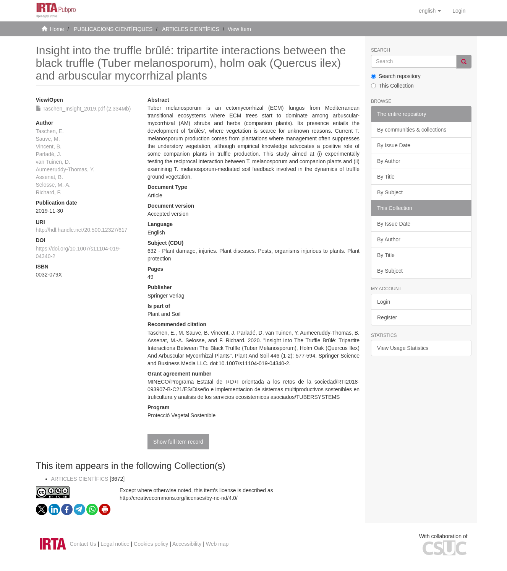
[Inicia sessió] (459, 10)
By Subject (390, 192)
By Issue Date (393, 145)
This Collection (392, 86)
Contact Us (83, 544)
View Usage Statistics (402, 348)
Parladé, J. (49, 154)
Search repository (396, 76)
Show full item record (178, 442)
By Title (386, 177)
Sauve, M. (48, 139)
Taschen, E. (50, 131)
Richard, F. (49, 192)
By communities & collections (411, 130)
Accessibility (186, 544)
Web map (217, 544)
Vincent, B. (49, 146)
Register (387, 317)
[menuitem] (459, 10)
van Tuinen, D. (53, 162)
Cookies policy (151, 544)
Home (57, 29)
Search (380, 50)
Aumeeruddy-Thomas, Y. (65, 169)
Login (383, 302)
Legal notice (115, 544)
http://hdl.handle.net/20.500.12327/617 (82, 230)
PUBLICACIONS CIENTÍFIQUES (113, 29)
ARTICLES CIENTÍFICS (190, 29)
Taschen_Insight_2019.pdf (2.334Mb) (83, 109)
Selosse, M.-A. (53, 185)
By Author (388, 161)
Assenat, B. (49, 177)
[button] (430, 10)
